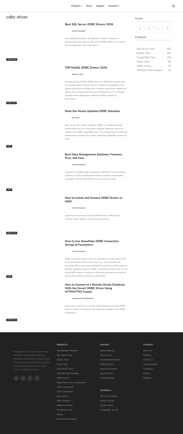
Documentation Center (110, 359)
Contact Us (148, 359)
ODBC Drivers (11, 59)
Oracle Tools (62, 364)
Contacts (147, 355)
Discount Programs (108, 368)
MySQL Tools (11, 103)
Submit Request (107, 350)
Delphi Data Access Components (71, 382)
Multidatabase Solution (67, 350)
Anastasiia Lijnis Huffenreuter (82, 298)
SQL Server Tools (64, 355)
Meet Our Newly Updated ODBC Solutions (94, 111)
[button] (173, 5)
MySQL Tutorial (107, 400)
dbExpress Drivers (65, 405)
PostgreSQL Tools (65, 368)
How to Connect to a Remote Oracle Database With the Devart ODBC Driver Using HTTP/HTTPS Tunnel (90, 288)
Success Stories (150, 364)
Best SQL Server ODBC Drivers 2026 (91, 24)
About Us (147, 350)
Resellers (147, 378)
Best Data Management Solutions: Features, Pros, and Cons (95, 156)
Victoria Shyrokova (78, 165)
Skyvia (59, 414)
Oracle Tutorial (106, 405)
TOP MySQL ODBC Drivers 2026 (88, 68)
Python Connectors (65, 387)
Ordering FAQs (106, 364)
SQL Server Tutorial (109, 396)
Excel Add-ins (63, 396)
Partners (147, 373)
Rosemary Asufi (77, 74)
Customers (148, 368)
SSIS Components (65, 391)
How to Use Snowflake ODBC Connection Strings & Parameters (94, 243)
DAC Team (75, 118)
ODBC (9, 146)
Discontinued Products (67, 419)
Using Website (106, 373)
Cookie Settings (107, 378)
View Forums (106, 355)
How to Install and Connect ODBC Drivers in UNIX (95, 199)
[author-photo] (68, 31)
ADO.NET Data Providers (68, 373)
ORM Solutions (63, 400)
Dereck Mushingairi (78, 31)
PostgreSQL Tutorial (109, 409)
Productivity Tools (65, 409)
